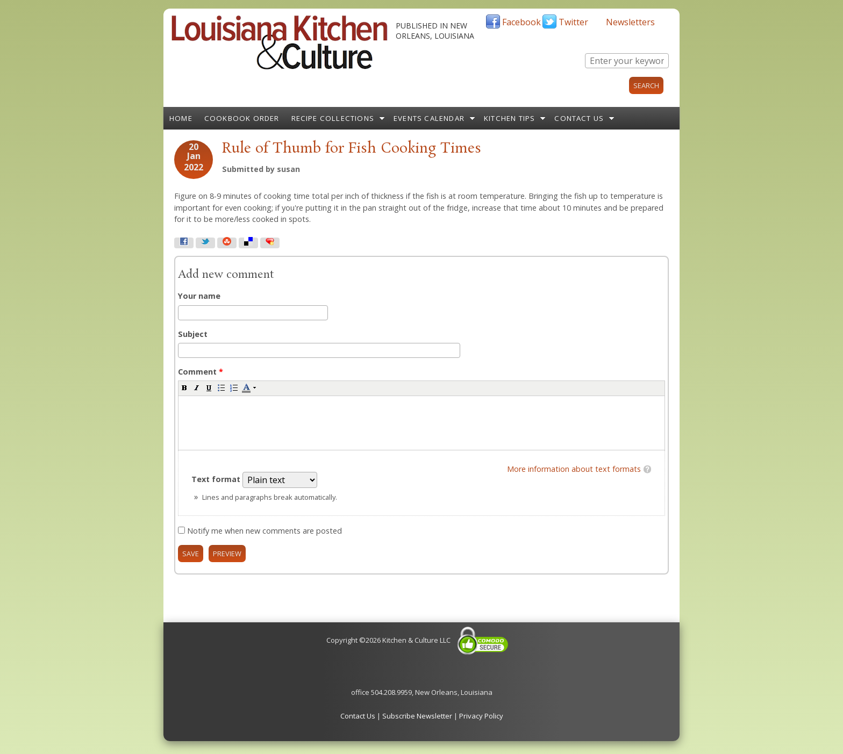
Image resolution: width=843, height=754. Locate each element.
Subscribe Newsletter (417, 716)
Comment (200, 372)
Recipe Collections (333, 118)
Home (180, 118)
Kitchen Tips (509, 118)
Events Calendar (429, 118)
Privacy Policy (481, 716)
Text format (216, 479)
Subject (193, 334)
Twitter (573, 22)
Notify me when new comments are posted (264, 531)
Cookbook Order (242, 118)
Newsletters (630, 22)
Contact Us (579, 118)
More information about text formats (574, 469)
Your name (199, 296)
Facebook (521, 22)
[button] (184, 387)
